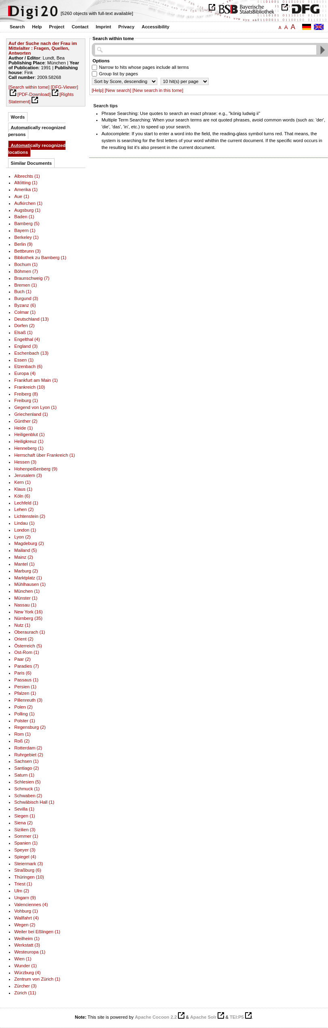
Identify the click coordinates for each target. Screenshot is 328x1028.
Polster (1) (24, 720)
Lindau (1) (24, 523)
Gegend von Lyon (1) (35, 407)
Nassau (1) (25, 604)
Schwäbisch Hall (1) (34, 802)
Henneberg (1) (28, 448)
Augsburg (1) (27, 210)
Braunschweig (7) (31, 278)
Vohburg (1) (26, 911)
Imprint (103, 26)
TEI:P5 (237, 1017)
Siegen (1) (24, 815)
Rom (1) (22, 734)
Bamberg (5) (26, 223)
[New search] (118, 90)
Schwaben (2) (28, 795)
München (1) (27, 591)
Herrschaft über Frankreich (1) (44, 455)
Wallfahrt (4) (26, 917)
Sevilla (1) (24, 809)
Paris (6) (22, 672)
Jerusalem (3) (28, 475)
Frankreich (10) (29, 387)
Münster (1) (25, 598)
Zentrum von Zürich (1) (37, 979)
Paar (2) (22, 659)
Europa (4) (25, 373)
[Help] (98, 90)
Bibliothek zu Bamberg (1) (40, 257)
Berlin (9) (23, 244)
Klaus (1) (23, 489)
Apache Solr (203, 1017)
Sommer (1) (26, 836)
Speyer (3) (24, 849)
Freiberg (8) (26, 394)
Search (17, 26)
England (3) (26, 346)
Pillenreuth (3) (28, 700)
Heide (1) (23, 428)
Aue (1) (21, 196)
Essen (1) (24, 360)
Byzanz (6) (25, 305)
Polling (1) (24, 713)
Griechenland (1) (31, 414)
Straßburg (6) (27, 870)
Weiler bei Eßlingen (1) (37, 931)
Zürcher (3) (25, 985)
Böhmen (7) (26, 271)
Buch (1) (22, 291)
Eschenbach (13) (31, 353)
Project (56, 26)
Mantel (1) (24, 564)
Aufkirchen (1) (28, 203)
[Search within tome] (28, 87)
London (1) (25, 530)
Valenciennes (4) (31, 904)
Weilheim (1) (27, 938)
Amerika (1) (26, 189)
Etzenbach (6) (28, 366)
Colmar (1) (25, 312)
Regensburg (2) (30, 727)
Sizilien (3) (24, 829)
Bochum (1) (26, 264)
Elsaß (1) (23, 332)
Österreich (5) (28, 645)
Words (18, 117)
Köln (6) (22, 496)
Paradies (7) (26, 666)
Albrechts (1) (27, 176)
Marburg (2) (26, 570)
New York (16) (28, 611)
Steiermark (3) (28, 863)
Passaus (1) (26, 679)
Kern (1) (22, 482)
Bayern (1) (24, 230)
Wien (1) (22, 958)
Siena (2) (23, 822)
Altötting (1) (25, 182)
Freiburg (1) (26, 400)
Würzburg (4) (27, 972)
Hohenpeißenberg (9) (35, 468)
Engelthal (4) (27, 339)
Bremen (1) (25, 285)
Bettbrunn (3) (27, 251)
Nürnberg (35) (28, 618)
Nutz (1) (22, 625)
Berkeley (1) (26, 237)
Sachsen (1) (26, 761)
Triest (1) (23, 883)
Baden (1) (24, 216)
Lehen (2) (24, 509)
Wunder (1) (25, 965)
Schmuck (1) (27, 788)
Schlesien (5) (27, 781)
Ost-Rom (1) (26, 652)
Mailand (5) (25, 550)
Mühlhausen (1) (30, 584)
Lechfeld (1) (26, 502)
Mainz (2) (23, 557)
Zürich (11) (25, 992)
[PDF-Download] (34, 94)
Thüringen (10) (29, 877)
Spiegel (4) (25, 856)
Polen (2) (23, 706)
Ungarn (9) (25, 897)
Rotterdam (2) (28, 747)
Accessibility (155, 26)
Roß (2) (22, 741)
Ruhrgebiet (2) (28, 754)
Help (37, 26)
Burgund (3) (26, 298)
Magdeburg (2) (29, 543)
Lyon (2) (22, 536)
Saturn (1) (24, 775)
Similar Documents (31, 163)
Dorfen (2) (24, 325)
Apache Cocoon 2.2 (156, 1017)
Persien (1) (25, 686)
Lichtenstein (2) (29, 516)
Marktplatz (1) (28, 577)
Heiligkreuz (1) (28, 441)
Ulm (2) (21, 890)
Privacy (127, 26)
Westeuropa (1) (29, 951)
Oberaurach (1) (29, 632)
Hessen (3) (25, 462)
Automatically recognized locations (37, 149)
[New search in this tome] (157, 90)
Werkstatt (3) (27, 945)
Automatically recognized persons (37, 131)
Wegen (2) (24, 924)
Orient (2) (23, 638)
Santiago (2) (26, 768)
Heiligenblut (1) (29, 434)
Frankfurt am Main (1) (36, 380)
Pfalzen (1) (25, 693)
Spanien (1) (26, 843)
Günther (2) (25, 421)
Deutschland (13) (31, 319)
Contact (80, 26)
